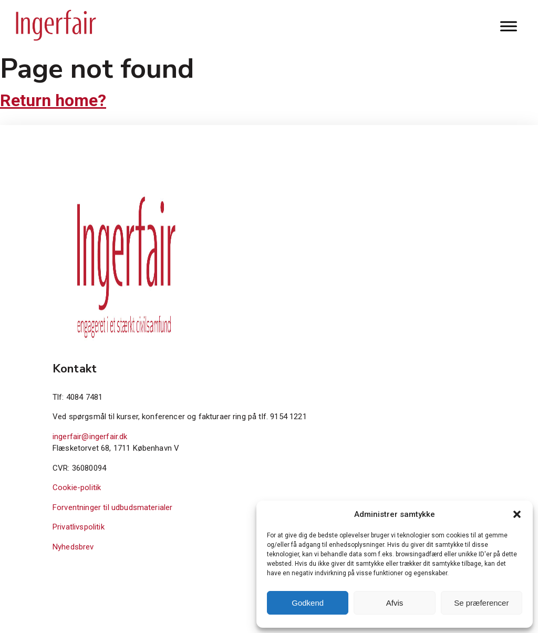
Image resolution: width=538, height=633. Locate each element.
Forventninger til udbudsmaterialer (112, 507)
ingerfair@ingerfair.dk (90, 436)
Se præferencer (481, 602)
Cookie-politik (77, 487)
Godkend (308, 602)
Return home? (53, 100)
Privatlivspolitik (79, 527)
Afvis (395, 602)
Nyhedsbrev (73, 547)
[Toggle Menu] (508, 26)
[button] (517, 514)
